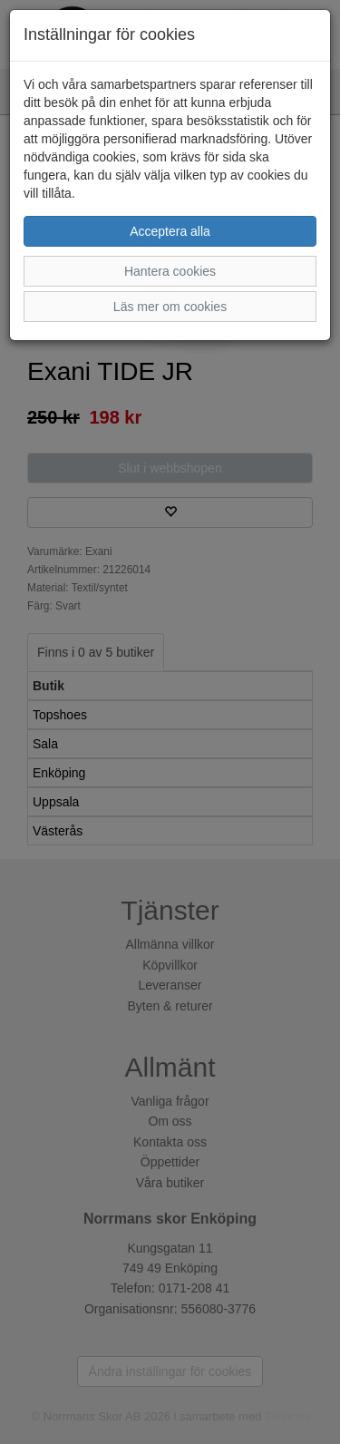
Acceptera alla (170, 231)
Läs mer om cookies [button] (170, 306)
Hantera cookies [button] (170, 271)
